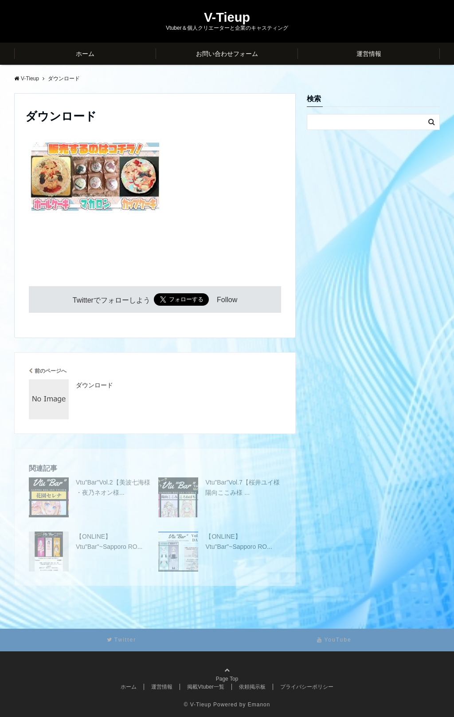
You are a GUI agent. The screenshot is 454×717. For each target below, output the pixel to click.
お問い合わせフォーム (227, 53)
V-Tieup (227, 17)
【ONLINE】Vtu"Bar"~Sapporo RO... (109, 541)
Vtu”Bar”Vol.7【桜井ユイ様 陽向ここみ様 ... (242, 487)
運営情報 (368, 53)
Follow (227, 300)
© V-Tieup (197, 704)
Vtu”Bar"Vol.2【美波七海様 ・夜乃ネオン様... (113, 487)
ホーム (85, 53)
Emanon (259, 704)
